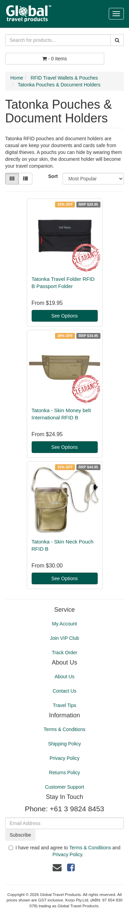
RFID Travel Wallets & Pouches (64, 78)
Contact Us (64, 691)
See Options (64, 316)
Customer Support (64, 787)
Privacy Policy (64, 758)
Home (16, 78)
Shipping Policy (64, 743)
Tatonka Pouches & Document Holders (59, 84)
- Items (54, 58)
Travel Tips (64, 705)
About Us (65, 676)
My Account (64, 623)
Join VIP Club (64, 638)
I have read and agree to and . (64, 851)
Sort (52, 176)
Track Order (64, 652)
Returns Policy (64, 772)
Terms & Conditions (64, 729)
